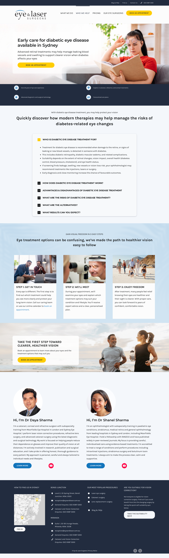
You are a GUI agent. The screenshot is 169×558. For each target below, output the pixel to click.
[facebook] (135, 551)
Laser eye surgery (98, 493)
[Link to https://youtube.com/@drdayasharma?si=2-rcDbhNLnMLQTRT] (51, 465)
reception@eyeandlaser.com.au (67, 500)
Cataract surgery (98, 497)
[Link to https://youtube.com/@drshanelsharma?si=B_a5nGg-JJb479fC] (124, 465)
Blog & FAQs (97, 510)
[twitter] (140, 551)
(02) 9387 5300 (75, 505)
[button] (84, 139)
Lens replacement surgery (102, 502)
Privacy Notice (92, 551)
